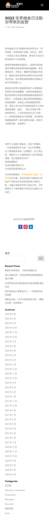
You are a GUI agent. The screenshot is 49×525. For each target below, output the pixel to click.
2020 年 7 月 (10, 465)
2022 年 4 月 (10, 392)
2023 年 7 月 (10, 341)
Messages (20, 27)
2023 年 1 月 (10, 364)
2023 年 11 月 (11, 332)
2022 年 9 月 (10, 382)
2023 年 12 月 (11, 327)
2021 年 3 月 (10, 433)
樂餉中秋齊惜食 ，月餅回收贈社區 (21, 270)
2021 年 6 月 (10, 419)
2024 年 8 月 (10, 314)
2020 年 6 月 (10, 469)
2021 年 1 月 (10, 442)
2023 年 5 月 (10, 350)
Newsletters (10, 494)
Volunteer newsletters (15, 490)
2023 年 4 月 (10, 355)
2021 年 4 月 (10, 428)
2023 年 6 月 (10, 346)
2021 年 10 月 (11, 405)
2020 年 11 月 (11, 451)
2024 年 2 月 (10, 323)
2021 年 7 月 (10, 414)
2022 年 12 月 (11, 369)
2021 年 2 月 (10, 437)
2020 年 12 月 (11, 447)
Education (9, 503)
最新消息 (9, 508)
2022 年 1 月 (10, 396)
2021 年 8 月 (10, 410)
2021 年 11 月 (11, 401)
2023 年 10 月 (11, 337)
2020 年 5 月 (10, 474)
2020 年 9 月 (10, 460)
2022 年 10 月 (11, 378)
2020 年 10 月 (11, 456)
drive (7, 513)
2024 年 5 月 (10, 318)
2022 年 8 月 (10, 387)
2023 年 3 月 (10, 359)
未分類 (8, 485)
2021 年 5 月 (10, 424)
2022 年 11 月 (11, 373)
